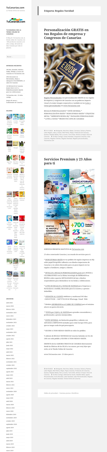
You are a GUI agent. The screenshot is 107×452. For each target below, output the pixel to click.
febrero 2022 (10, 358)
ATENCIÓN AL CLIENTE (54, 296)
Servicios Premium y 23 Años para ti (68, 161)
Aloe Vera (66, 130)
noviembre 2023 (11, 322)
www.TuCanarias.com (71, 106)
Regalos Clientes (55, 138)
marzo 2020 (10, 404)
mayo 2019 (9, 437)
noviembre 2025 (11, 312)
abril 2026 (9, 303)
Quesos (46, 134)
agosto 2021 (10, 372)
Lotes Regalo (48, 132)
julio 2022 (9, 342)
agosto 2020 (10, 395)
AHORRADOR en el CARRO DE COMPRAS (66, 304)
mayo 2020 (9, 398)
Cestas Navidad (68, 136)
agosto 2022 (10, 339)
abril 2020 (9, 401)
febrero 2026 (10, 309)
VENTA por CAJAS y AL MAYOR (57, 312)
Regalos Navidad (66, 138)
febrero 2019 (10, 447)
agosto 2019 (10, 427)
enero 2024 (9, 316)
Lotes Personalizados (80, 376)
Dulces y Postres (86, 130)
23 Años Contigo (58, 136)
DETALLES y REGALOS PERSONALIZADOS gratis (63, 273)
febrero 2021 (10, 385)
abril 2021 (9, 378)
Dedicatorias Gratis (70, 375)
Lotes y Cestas (57, 132)
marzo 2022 (10, 355)
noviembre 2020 (11, 391)
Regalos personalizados (80, 138)
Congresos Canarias (80, 136)
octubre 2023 (10, 326)
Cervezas (77, 130)
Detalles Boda (80, 375)
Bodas (71, 130)
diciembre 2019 (11, 414)
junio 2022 (9, 345)
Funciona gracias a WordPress (69, 393)
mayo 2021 (9, 375)
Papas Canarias (70, 371)
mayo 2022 (9, 349)
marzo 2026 (10, 306)
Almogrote (59, 130)
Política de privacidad (51, 393)
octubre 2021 (10, 365)
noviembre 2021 (11, 362)
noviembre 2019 (11, 418)
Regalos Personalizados (53, 98)
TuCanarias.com (15, 7)
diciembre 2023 (11, 319)
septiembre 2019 (11, 424)
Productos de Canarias (81, 132)
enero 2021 (9, 388)
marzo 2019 (10, 444)
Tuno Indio (71, 134)
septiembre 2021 (11, 368)
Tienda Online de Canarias (72, 378)
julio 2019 (9, 431)
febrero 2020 (10, 408)
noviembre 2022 (11, 332)
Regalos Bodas (54, 134)
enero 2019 (9, 450)
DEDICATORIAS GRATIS (54, 260)
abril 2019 (9, 441)
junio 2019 (9, 434)
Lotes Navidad (68, 376)
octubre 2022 (10, 335)
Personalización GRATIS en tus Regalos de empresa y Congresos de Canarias (66, 34)
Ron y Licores (63, 134)
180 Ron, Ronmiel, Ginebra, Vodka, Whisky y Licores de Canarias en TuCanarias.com (15, 71)
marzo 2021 (10, 381)
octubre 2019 (10, 421)
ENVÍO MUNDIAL (51, 320)
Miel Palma (65, 132)
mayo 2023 (9, 329)
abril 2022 (9, 352)
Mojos (72, 132)
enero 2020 (9, 411)
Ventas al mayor (81, 134)
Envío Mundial (58, 376)
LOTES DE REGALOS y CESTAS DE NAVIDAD (61, 286)
